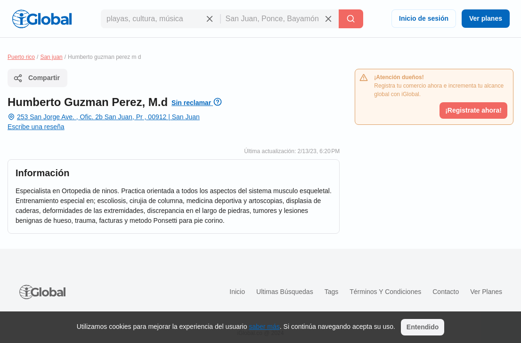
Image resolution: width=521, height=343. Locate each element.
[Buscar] (351, 18)
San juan (51, 57)
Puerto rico (21, 57)
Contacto (445, 291)
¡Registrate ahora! (473, 110)
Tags (332, 291)
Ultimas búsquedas (284, 291)
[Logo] (42, 18)
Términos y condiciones (385, 291)
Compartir (36, 78)
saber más (264, 326)
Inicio (237, 291)
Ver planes (485, 18)
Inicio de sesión (423, 18)
